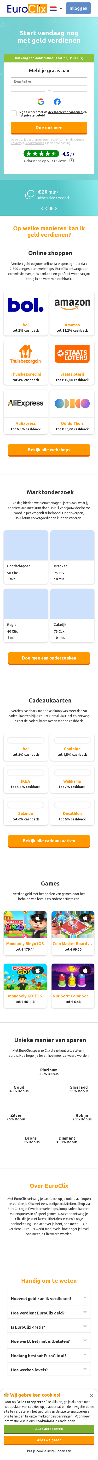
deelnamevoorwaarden (65, 112)
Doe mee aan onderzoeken (49, 657)
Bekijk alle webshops (49, 449)
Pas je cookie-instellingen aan (49, 1451)
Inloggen (78, 8)
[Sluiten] (91, 1395)
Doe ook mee (49, 127)
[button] (54, 8)
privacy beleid (34, 115)
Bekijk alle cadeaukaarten (49, 840)
